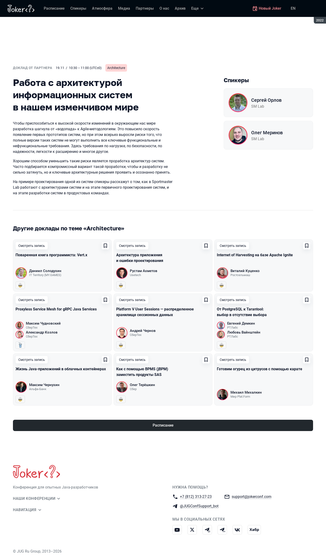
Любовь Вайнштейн (243, 332)
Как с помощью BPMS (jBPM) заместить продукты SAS (142, 372)
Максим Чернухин (44, 385)
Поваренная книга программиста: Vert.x (51, 255)
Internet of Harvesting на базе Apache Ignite (255, 255)
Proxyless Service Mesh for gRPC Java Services (56, 309)
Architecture (116, 68)
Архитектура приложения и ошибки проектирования (139, 258)
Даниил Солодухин (45, 271)
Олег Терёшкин (142, 385)
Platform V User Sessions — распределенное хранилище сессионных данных (155, 312)
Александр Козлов (42, 332)
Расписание (163, 425)
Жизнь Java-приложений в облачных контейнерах (61, 369)
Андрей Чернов (143, 331)
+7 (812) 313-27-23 (196, 496)
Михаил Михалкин (246, 392)
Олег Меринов (267, 132)
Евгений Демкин (241, 323)
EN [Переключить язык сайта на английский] (293, 8)
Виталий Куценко (245, 271)
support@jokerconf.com (251, 496)
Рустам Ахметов (143, 271)
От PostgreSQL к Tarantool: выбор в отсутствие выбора (242, 312)
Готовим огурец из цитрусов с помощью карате (259, 369)
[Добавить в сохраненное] (105, 245)
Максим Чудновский (43, 323)
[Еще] (198, 8)
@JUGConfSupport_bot (199, 505)
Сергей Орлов (266, 100)
